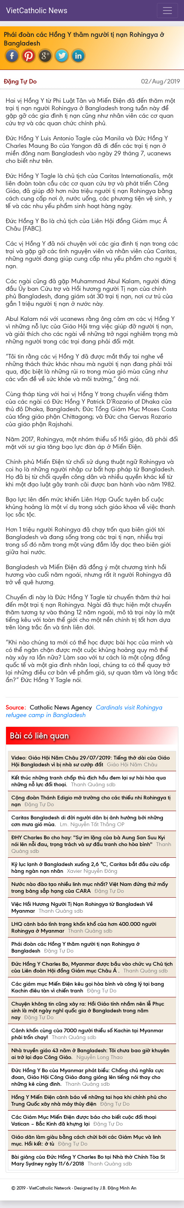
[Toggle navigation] (167, 10)
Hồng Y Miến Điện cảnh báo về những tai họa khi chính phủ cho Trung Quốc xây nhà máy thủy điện (89, 1100)
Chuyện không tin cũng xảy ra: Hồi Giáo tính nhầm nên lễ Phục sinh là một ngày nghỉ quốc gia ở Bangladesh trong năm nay (87, 1010)
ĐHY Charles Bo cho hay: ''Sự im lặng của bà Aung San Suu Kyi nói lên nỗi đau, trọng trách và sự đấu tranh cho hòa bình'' (88, 841)
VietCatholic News (36, 10)
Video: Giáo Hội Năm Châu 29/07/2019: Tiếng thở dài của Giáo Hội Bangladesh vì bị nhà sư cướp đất (90, 761)
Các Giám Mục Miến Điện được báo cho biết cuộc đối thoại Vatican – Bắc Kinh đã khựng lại (83, 1120)
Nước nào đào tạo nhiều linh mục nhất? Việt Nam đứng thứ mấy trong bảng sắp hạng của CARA (89, 887)
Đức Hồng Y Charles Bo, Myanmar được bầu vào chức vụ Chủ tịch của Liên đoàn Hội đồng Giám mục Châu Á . (92, 967)
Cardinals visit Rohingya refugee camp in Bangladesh (84, 711)
